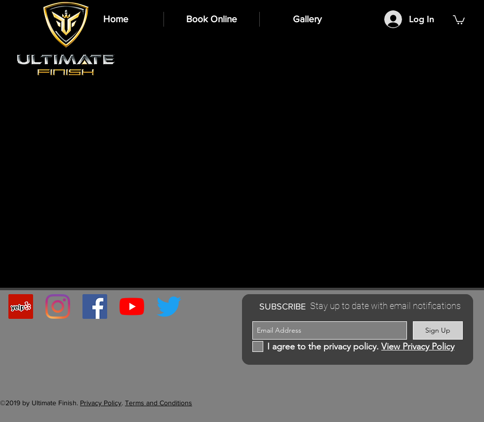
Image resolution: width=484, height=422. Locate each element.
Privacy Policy (100, 403)
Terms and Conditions (158, 403)
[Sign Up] (438, 330)
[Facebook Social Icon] (94, 306)
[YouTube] (132, 306)
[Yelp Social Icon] (20, 306)
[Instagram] (57, 306)
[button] (459, 19)
